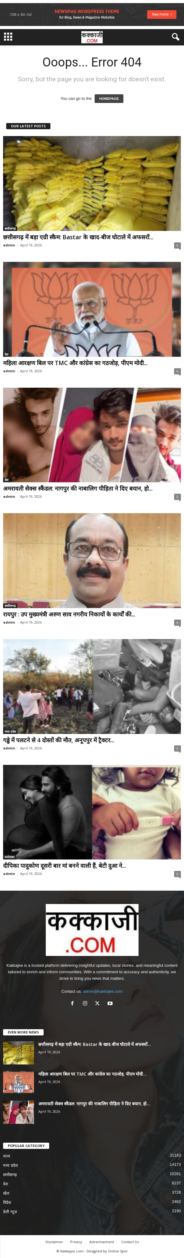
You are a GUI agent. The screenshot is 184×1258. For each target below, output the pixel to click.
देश (6, 354)
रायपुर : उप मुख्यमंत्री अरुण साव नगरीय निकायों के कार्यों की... (69, 614)
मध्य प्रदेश (10, 731)
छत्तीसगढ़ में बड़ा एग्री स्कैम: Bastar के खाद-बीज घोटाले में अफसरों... (78, 237)
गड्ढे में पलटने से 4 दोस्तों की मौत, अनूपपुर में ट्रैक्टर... (58, 740)
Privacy (76, 1241)
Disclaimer (54, 1241)
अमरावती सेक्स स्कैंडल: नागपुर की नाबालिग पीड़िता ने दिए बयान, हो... (77, 488)
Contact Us (130, 1241)
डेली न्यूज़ (10, 1211)
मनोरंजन (10, 857)
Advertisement (101, 1241)
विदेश (7, 1202)
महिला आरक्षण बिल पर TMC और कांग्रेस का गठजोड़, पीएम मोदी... (75, 363)
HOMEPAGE (109, 98)
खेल (6, 1193)
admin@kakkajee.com (102, 991)
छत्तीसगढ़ (10, 228)
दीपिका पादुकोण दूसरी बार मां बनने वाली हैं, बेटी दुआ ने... (64, 866)
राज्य (6, 1156)
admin (9, 245)
